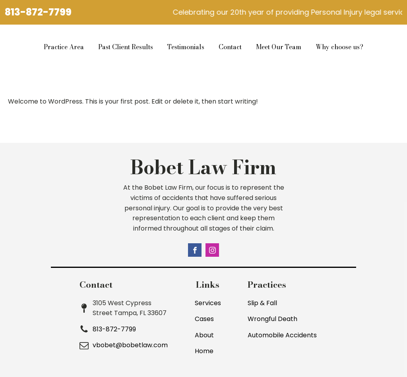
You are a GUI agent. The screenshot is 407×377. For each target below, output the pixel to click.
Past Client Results (125, 47)
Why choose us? (339, 47)
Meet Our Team (278, 47)
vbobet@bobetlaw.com (130, 345)
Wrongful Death (272, 318)
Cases (204, 318)
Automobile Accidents (282, 335)
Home (204, 351)
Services (208, 303)
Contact (230, 47)
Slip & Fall (262, 303)
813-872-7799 (38, 12)
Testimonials (185, 47)
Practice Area (64, 47)
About (204, 335)
